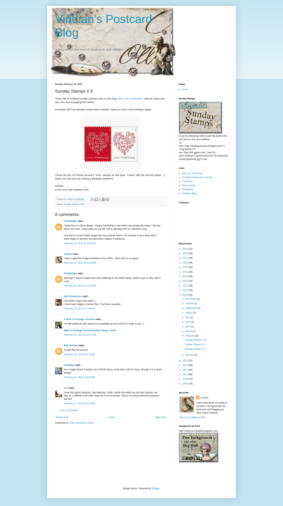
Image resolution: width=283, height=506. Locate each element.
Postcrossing (188, 185)
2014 (185, 360)
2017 (185, 285)
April (188, 326)
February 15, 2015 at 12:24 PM (80, 285)
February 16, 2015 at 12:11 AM (80, 334)
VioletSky (69, 365)
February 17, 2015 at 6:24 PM (79, 403)
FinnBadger (70, 221)
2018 (185, 281)
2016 (185, 290)
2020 (185, 276)
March (189, 331)
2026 (185, 248)
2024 (185, 258)
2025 (185, 253)
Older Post (160, 417)
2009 (185, 383)
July (187, 317)
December (191, 299)
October (189, 303)
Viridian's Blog (189, 193)
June (188, 322)
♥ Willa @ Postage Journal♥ (79, 319)
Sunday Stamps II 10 (196, 340)
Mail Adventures (73, 296)
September (191, 308)
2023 (185, 262)
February (190, 335)
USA (82, 204)
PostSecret (187, 189)
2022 (185, 267)
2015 (185, 295)
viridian (68, 254)
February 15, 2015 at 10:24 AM (80, 262)
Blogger (156, 488)
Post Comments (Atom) (81, 422)
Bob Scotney (71, 345)
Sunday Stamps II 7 (195, 349)
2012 (185, 369)
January (189, 354)
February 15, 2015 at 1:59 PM (79, 308)
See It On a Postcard (130, 98)
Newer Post (62, 417)
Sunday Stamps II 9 (195, 344)
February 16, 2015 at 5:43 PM (79, 377)
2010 (185, 379)
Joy (66, 388)
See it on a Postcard (192, 173)
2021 (185, 272)
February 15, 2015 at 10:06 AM (80, 243)
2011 (185, 374)
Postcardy (187, 181)
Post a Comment (68, 410)
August (189, 312)
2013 (185, 365)
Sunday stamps (71, 204)
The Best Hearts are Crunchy (197, 177)
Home (111, 417)
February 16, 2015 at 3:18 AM (79, 354)
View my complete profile (192, 417)
